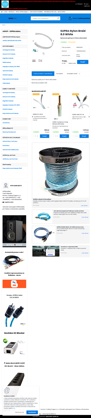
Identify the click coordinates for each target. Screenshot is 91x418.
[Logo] (12, 18)
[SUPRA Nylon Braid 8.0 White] (43, 41)
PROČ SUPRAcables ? (22, 12)
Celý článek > (84, 205)
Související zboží (74, 74)
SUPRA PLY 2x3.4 (38, 114)
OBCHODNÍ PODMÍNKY (36, 12)
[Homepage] (1, 11)
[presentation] (33, 41)
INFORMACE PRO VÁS (50, 12)
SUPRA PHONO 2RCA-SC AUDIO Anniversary (70, 227)
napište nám (9, 202)
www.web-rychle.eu (52, 416)
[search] (58, 19)
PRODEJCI (12, 12)
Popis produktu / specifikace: (43, 74)
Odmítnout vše (19, 412)
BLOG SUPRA (61, 12)
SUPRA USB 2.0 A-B (78, 114)
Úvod (3, 25)
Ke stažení (59, 74)
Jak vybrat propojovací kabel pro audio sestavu (69, 211)
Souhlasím (32, 412)
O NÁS (5, 12)
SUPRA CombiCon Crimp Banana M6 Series (60, 123)
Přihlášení (80, 4)
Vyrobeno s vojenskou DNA (69, 247)
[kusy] (65, 61)
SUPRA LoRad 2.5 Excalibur (42, 199)
